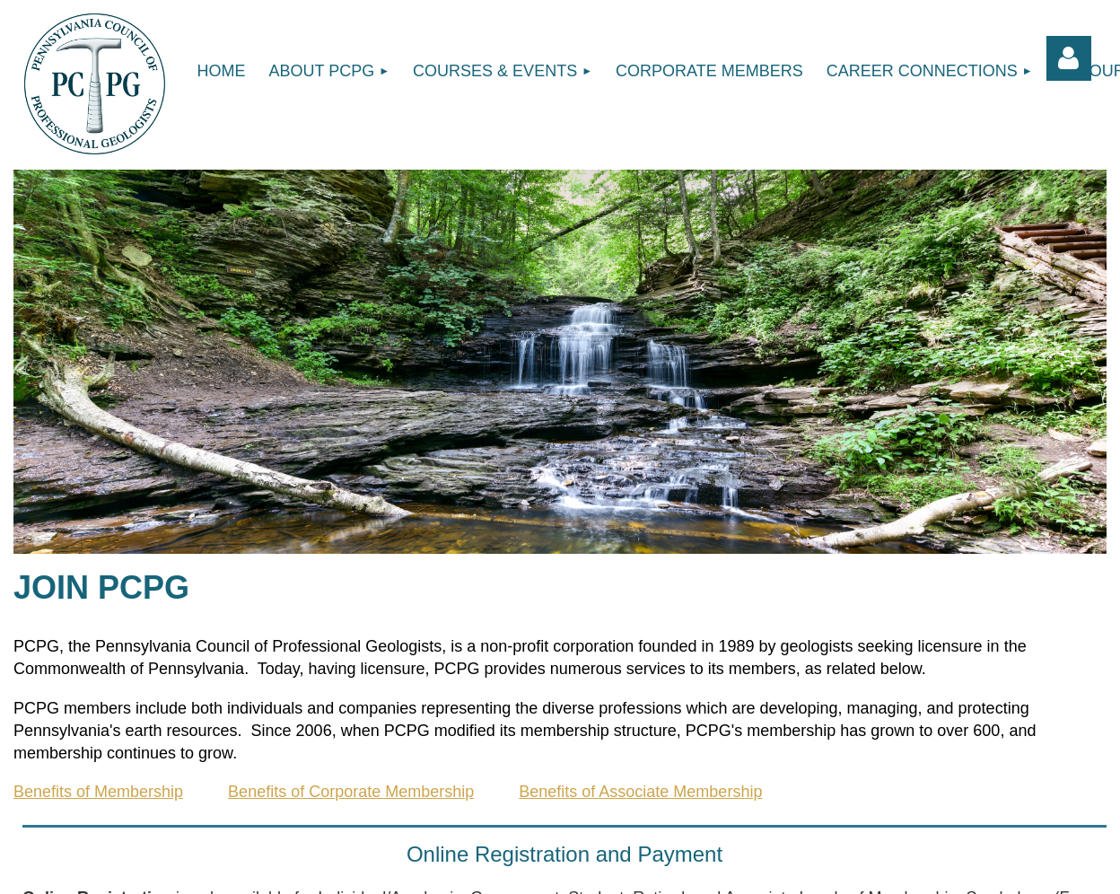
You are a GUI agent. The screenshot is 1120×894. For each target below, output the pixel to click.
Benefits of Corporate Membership (351, 792)
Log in (1068, 58)
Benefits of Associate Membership (640, 792)
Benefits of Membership (98, 792)
